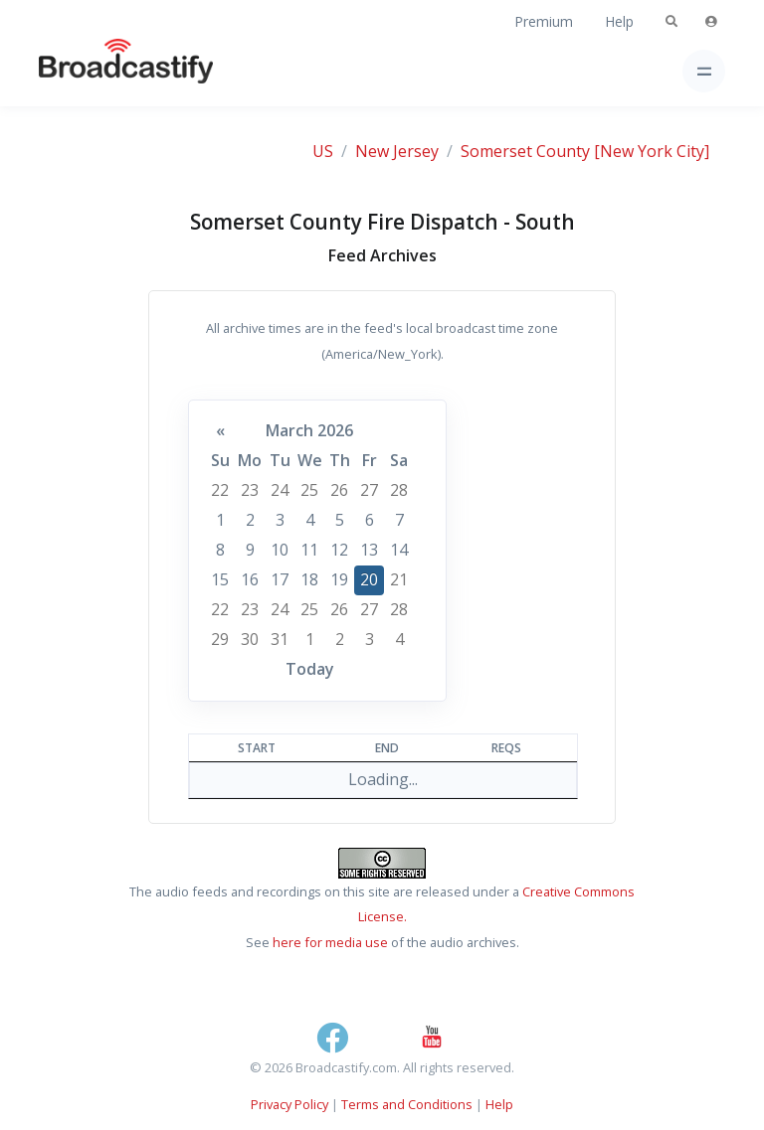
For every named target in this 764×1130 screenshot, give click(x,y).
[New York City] (651, 151)
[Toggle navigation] (703, 71)
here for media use (330, 942)
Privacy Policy (289, 1104)
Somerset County (525, 151)
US (322, 151)
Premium (543, 21)
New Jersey (397, 151)
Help (619, 21)
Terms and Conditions (407, 1104)
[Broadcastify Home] (94, 71)
